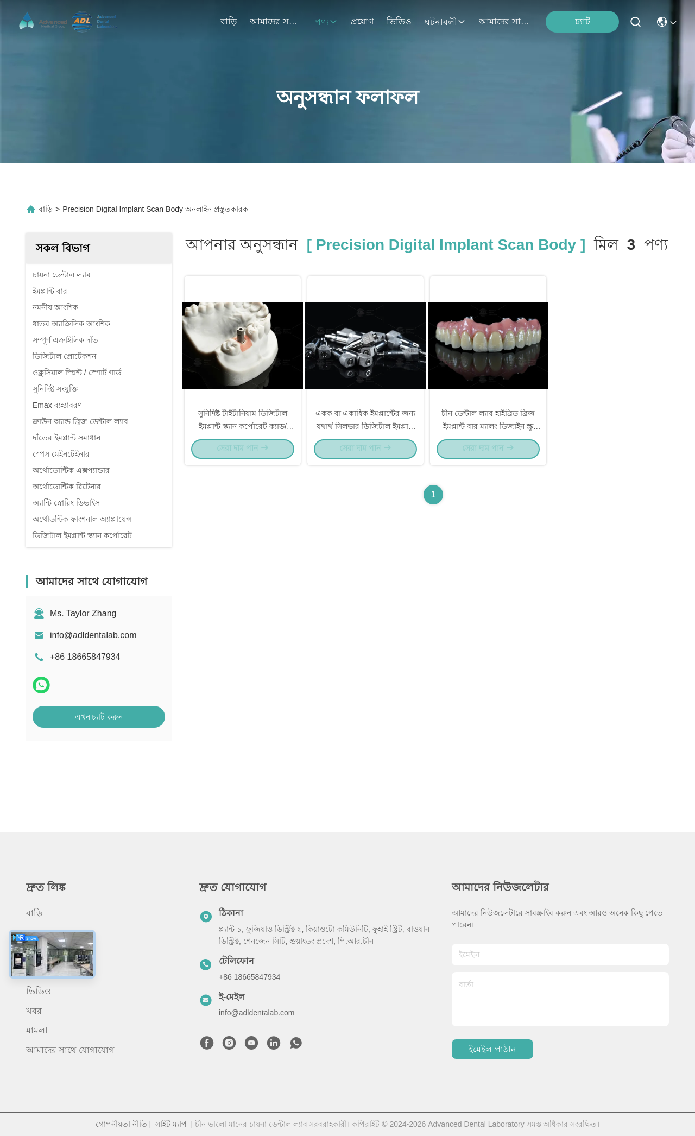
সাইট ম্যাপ (171, 1124)
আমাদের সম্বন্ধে (276, 21)
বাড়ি (228, 21)
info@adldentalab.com (93, 635)
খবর (34, 1010)
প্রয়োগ (362, 21)
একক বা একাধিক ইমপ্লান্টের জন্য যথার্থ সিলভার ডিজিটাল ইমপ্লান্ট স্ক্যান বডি (365, 433)
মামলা (37, 1030)
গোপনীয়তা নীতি (121, 1124)
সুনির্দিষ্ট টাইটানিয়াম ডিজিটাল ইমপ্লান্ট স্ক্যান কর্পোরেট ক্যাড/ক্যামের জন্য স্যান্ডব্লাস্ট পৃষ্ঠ (242, 433)
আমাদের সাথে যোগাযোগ (505, 21)
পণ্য (326, 22)
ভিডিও (399, 21)
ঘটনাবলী (445, 22)
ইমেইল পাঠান (492, 1049)
